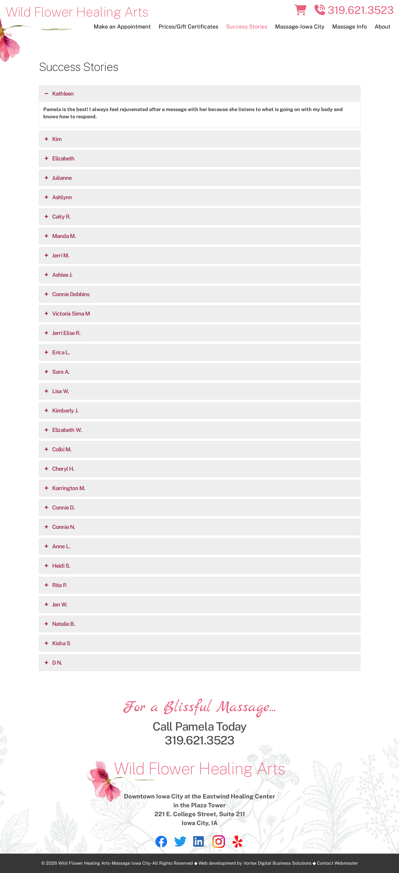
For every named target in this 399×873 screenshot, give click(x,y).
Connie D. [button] (59, 507)
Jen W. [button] (55, 604)
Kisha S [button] (56, 643)
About (382, 26)
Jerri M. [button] (56, 255)
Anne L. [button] (56, 546)
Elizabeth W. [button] (62, 430)
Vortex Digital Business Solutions (277, 863)
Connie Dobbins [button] (66, 294)
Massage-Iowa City (299, 26)
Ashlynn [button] (57, 197)
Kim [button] (52, 139)
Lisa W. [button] (56, 391)
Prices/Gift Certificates (188, 26)
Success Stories (246, 26)
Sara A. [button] (56, 372)
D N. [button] (52, 663)
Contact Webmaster (337, 863)
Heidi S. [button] (56, 566)
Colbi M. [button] (57, 449)
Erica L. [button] (56, 352)
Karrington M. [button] (64, 488)
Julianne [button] (57, 178)
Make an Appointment (122, 26)
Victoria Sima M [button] (66, 314)
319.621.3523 (354, 10)
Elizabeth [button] (59, 158)
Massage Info (349, 26)
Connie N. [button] (59, 527)
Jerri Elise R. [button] (62, 333)
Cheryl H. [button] (58, 469)
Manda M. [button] (59, 236)
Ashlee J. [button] (58, 275)
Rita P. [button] (55, 585)
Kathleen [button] (58, 94)
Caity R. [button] (57, 217)
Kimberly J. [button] (60, 410)
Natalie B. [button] (59, 624)
